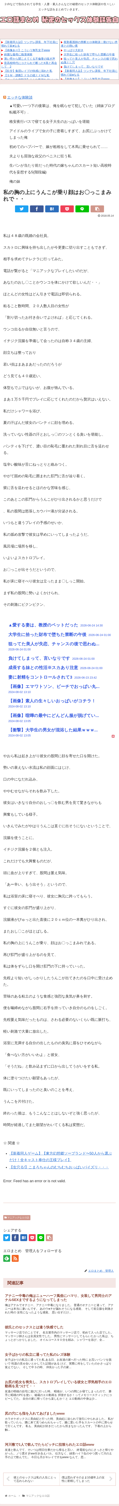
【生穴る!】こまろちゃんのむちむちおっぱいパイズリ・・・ (59, 1167)
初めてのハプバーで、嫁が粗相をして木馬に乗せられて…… (58, 147)
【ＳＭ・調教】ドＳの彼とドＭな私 (26, 75)
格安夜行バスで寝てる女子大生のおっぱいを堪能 (49, 122)
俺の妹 (14, 181)
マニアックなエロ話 (16, 1217)
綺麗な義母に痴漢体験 (18, 54)
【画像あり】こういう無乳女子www (27, 50)
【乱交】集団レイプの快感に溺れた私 (28, 70)
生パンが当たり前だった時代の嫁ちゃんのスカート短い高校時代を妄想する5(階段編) (60, 168)
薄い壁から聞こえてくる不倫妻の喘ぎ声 (29, 58)
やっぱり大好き (74, 50)
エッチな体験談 (20, 97)
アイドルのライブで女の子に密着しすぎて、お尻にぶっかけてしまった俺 (60, 134)
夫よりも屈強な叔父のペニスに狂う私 (40, 156)
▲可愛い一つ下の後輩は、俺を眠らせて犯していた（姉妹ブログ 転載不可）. (62, 109)
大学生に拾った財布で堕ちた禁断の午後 (89, 54)
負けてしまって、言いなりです (83, 66)
